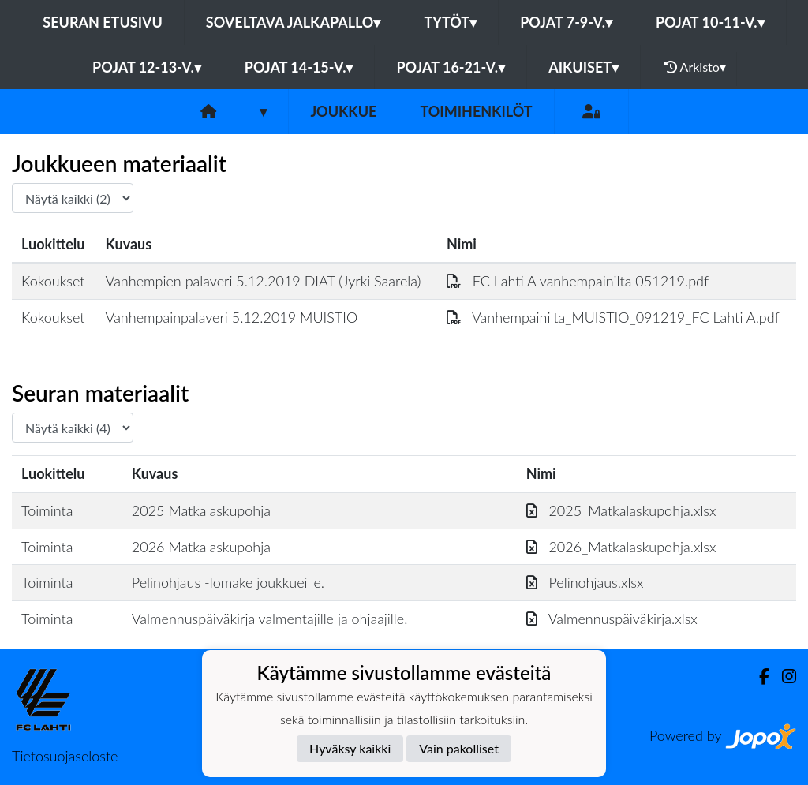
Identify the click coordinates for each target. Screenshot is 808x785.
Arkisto (695, 67)
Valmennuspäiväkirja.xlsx (612, 618)
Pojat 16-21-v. (450, 67)
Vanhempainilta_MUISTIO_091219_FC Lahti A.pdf (613, 317)
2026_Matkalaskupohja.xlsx (621, 546)
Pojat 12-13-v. (146, 67)
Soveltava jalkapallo (293, 22)
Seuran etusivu (103, 22)
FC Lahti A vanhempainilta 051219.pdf (578, 281)
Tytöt (450, 22)
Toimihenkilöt (476, 111)
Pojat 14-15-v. (299, 67)
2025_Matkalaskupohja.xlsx (621, 510)
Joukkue (343, 111)
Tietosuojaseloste (65, 755)
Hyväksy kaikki (350, 748)
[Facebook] (757, 676)
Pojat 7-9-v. (566, 22)
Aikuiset (583, 67)
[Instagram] (782, 676)
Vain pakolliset (459, 748)
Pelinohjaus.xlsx (585, 582)
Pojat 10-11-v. (710, 22)
